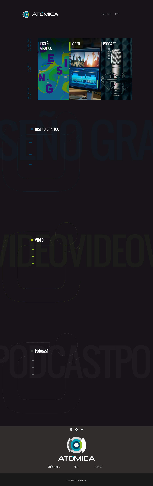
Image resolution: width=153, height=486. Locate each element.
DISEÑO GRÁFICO (54, 466)
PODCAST (99, 466)
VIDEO (76, 466)
